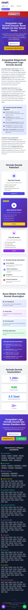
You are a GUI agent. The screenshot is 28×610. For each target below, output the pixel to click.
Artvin (24, 494)
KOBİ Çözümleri (14, 473)
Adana (6, 492)
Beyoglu (21, 500)
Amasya (2, 494)
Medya (6, 485)
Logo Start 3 (10, 465)
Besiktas (8, 500)
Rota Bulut (21, 455)
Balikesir (2, 498)
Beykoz (12, 500)
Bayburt (20, 498)
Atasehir (2, 496)
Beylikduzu (17, 500)
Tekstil (9, 486)
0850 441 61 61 (8, 438)
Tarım (6, 486)
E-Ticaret (2, 483)
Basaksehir (11, 498)
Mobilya (14, 485)
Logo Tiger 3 (4, 468)
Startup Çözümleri (5, 473)
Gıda (10, 483)
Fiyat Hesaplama (17, 460)
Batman (15, 498)
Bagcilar (14, 496)
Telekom (13, 486)
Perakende (23, 485)
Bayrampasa (3, 500)
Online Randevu (14, 434)
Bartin (7, 498)
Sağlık (2, 486)
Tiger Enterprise (18, 468)
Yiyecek (21, 486)
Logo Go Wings (18, 465)
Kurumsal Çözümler (6, 475)
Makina (2, 485)
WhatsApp (21, 438)
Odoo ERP (15, 455)
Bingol (6, 501)
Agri (17, 492)
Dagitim (12, 481)
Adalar (2, 492)
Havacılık (14, 483)
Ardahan (14, 494)
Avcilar (7, 496)
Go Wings (24, 465)
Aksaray (21, 492)
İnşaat (18, 483)
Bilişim (2, 481)
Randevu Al (5, 9)
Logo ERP (9, 455)
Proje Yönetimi (4, 460)
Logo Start (4, 465)
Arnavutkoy (20, 494)
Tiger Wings (11, 468)
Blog (12, 6)
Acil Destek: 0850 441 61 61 (14, 48)
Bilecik (2, 501)
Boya (6, 481)
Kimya (22, 483)
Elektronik (20, 481)
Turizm (17, 486)
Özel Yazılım (4, 458)
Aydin (10, 496)
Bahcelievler (19, 496)
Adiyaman (10, 492)
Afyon (15, 492)
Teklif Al (14, 224)
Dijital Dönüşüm (11, 458)
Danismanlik (19, 458)
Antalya (10, 494)
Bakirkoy (24, 496)
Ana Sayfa (5, 6)
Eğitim (16, 481)
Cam (9, 481)
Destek (19, 6)
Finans (7, 483)
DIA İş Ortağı (14, 475)
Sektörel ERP (21, 475)
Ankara (7, 494)
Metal (10, 485)
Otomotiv (18, 485)
